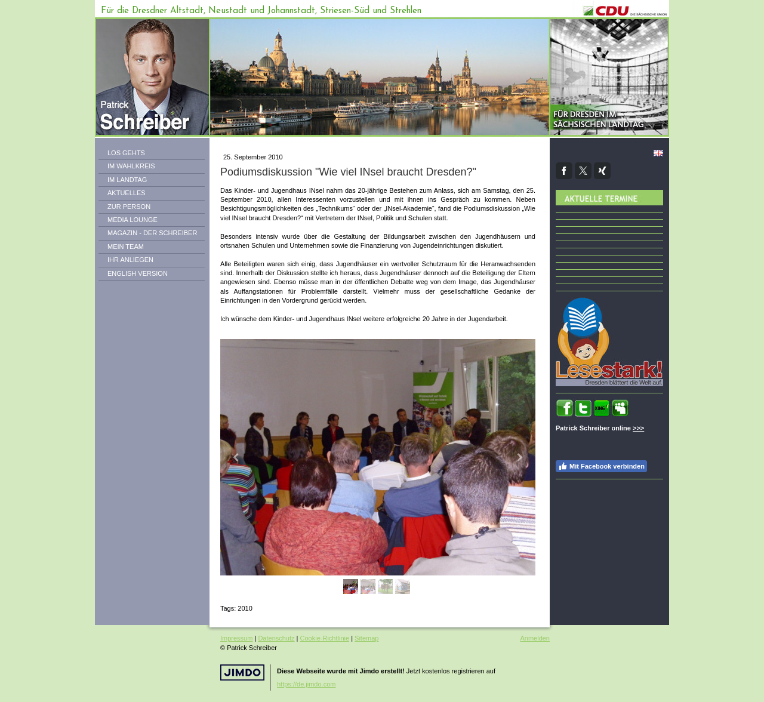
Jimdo (242, 672)
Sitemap (366, 638)
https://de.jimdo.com (306, 684)
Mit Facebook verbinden (601, 466)
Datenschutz (276, 638)
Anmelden (535, 638)
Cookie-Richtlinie (325, 638)
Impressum (236, 638)
